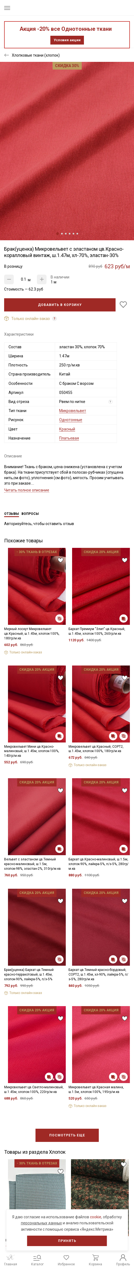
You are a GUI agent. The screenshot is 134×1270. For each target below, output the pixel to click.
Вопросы (30, 514)
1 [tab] (57, 233)
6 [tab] (77, 233)
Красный (67, 429)
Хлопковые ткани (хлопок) (36, 55)
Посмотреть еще (67, 1135)
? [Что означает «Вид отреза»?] (110, 402)
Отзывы (11, 514)
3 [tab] (66, 233)
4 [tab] (69, 233)
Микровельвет (72, 410)
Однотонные (70, 420)
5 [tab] (73, 233)
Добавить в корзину (60, 305)
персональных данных (41, 1223)
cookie (95, 1217)
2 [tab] (62, 233)
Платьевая (69, 438)
